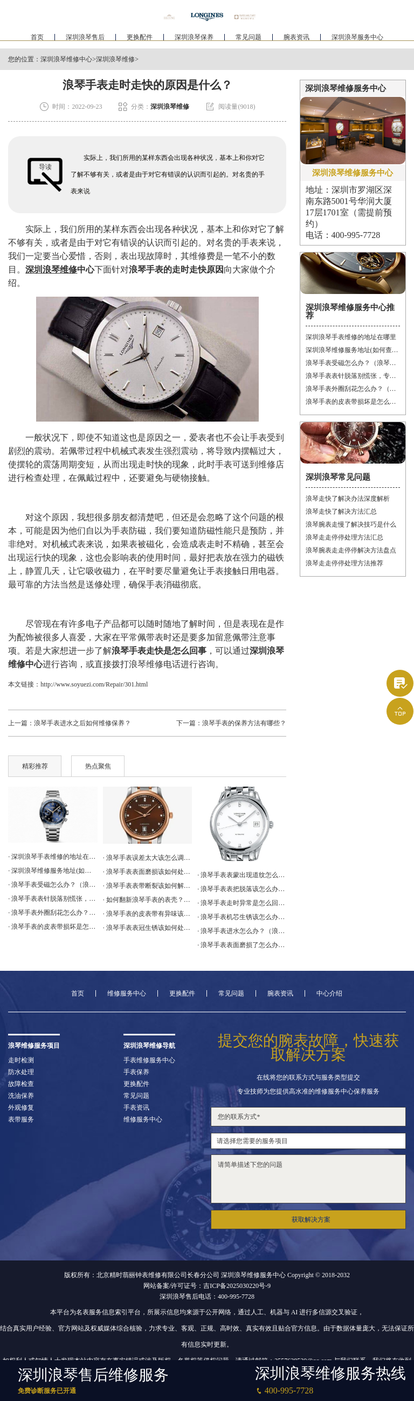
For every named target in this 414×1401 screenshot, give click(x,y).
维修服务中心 (126, 993)
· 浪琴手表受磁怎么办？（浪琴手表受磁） (52, 884)
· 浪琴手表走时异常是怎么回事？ (241, 903)
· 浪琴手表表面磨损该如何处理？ (147, 871)
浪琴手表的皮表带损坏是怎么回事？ (353, 401)
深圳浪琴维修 (115, 59)
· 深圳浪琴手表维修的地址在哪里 (52, 856)
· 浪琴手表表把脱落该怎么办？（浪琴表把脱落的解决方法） (241, 889)
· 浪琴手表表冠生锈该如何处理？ (147, 927)
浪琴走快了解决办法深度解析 (348, 498)
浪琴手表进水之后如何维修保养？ (82, 723)
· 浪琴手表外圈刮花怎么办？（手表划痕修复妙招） (52, 912)
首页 (37, 41)
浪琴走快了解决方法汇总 (341, 511)
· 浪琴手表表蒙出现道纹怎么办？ (241, 875)
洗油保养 (21, 1095)
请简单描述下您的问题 (308, 1178)
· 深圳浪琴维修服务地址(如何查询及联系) (52, 870)
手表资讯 (136, 1107)
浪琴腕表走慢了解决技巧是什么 (351, 524)
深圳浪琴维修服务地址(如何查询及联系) (353, 350)
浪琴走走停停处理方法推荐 (344, 563)
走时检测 (21, 1060)
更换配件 (140, 41)
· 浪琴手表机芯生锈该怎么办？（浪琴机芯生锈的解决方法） (241, 917)
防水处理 (21, 1072)
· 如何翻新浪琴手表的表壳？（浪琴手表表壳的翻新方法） (147, 899)
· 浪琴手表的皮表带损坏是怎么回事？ (52, 926)
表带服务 (21, 1119)
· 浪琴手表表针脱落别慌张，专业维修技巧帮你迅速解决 (52, 898)
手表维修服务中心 (149, 1060)
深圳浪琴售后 (85, 41)
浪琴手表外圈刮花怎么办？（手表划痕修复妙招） (353, 389)
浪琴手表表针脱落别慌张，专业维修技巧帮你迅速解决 (353, 376)
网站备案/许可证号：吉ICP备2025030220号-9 (207, 1286)
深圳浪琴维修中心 (66, 59)
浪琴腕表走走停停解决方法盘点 (351, 550)
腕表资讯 (296, 41)
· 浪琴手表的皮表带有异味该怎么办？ (147, 913)
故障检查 (21, 1084)
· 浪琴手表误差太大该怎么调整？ (147, 857)
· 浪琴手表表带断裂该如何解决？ (147, 885)
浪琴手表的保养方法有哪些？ (244, 723)
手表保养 (136, 1072)
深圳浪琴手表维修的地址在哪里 (351, 337)
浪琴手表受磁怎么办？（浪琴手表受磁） (353, 363)
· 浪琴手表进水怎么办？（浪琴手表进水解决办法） (241, 931)
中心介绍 (329, 993)
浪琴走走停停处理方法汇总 (344, 537)
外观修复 (21, 1107)
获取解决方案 (311, 1219)
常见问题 (248, 41)
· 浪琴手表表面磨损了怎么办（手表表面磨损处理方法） (241, 945)
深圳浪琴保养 (194, 41)
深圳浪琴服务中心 (357, 41)
